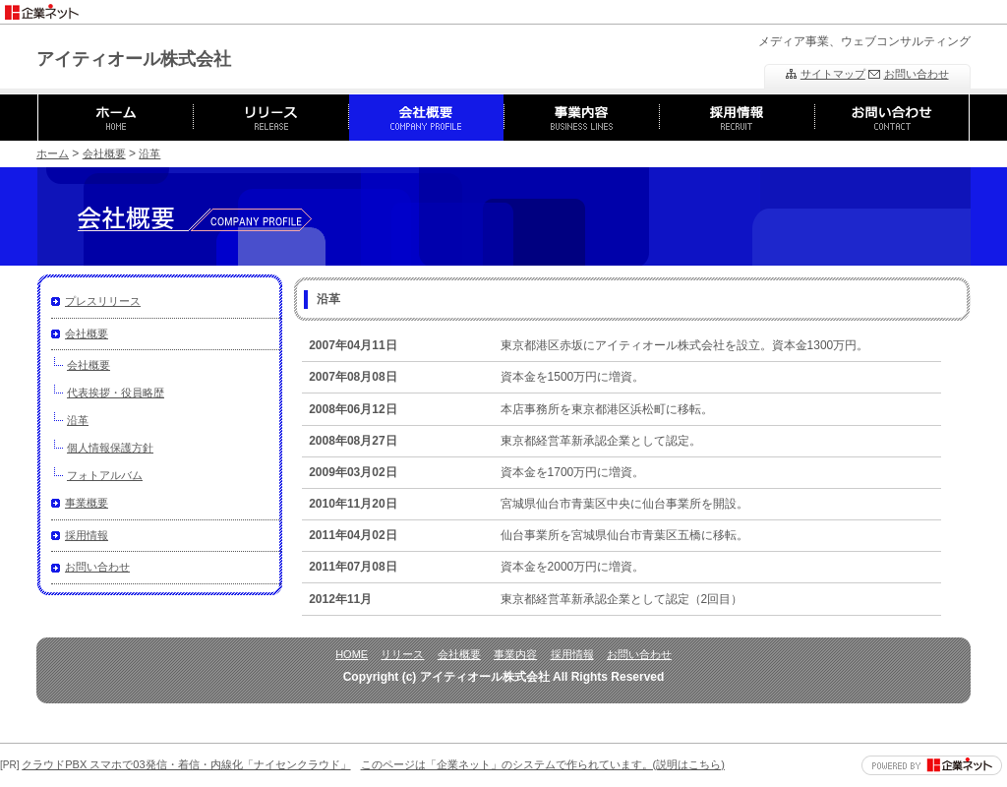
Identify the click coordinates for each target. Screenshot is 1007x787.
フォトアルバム (105, 475)
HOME (351, 654)
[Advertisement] (777, 7)
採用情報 (86, 535)
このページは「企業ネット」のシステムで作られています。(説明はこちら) (543, 764)
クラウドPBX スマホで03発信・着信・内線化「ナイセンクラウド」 (186, 764)
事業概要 (86, 503)
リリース (402, 654)
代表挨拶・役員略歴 (115, 392)
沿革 (149, 153)
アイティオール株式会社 (133, 59)
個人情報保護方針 (110, 448)
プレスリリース (103, 301)
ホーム (52, 153)
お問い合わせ (916, 74)
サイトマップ (832, 74)
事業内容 (515, 654)
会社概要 (104, 153)
